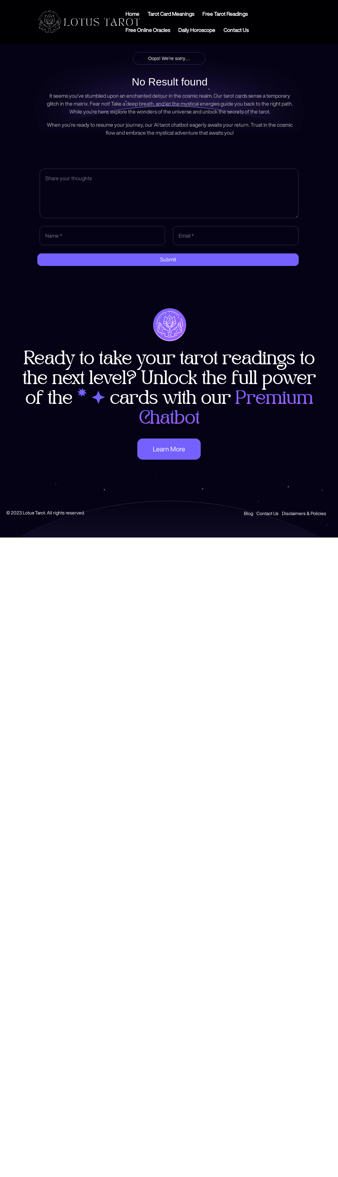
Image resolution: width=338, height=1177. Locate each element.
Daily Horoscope (196, 30)
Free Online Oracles (147, 30)
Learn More (169, 448)
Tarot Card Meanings (171, 14)
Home (132, 14)
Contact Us (236, 30)
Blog (248, 513)
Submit (168, 259)
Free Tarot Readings (225, 14)
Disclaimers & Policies (304, 513)
